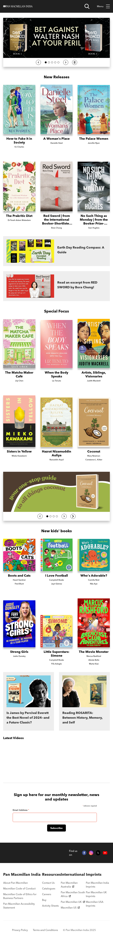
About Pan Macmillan (15, 882)
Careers (46, 894)
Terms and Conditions (45, 930)
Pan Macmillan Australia (69, 884)
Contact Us (48, 882)
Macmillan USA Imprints (94, 903)
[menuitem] (22, 874)
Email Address (21, 810)
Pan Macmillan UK (73, 901)
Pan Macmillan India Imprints (97, 884)
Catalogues (48, 888)
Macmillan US (70, 907)
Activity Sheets (50, 905)
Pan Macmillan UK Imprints (96, 894)
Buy (44, 900)
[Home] (18, 6)
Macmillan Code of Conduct (19, 888)
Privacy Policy (20, 930)
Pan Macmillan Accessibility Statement (19, 905)
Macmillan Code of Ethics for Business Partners (20, 896)
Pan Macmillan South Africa (73, 894)
